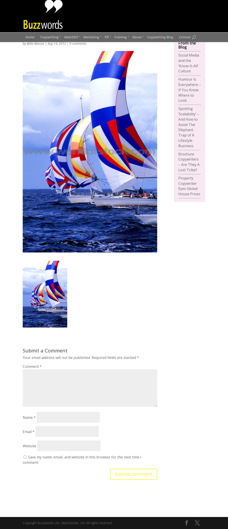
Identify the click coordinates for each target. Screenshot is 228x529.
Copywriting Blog (160, 37)
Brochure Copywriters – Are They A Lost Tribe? (189, 162)
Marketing (91, 37)
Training (120, 37)
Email (29, 431)
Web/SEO (71, 37)
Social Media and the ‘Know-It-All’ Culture (188, 63)
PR (107, 37)
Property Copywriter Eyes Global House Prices (189, 186)
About (137, 37)
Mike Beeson (35, 43)
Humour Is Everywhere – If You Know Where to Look (189, 90)
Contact (185, 37)
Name (29, 417)
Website (29, 446)
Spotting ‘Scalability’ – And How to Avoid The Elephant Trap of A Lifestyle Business (188, 127)
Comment (32, 366)
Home (30, 37)
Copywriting (49, 37)
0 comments (77, 43)
